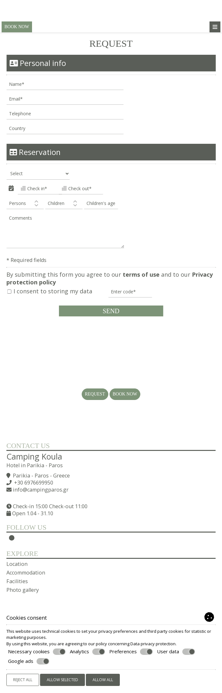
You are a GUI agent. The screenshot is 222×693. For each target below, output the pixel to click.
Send (111, 310)
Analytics (87, 651)
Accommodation (25, 572)
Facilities (17, 581)
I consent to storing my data (49, 291)
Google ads (28, 661)
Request (95, 394)
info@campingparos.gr (41, 489)
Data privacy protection (153, 644)
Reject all (22, 679)
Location (17, 563)
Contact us (28, 446)
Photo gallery (22, 589)
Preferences (131, 651)
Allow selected (62, 679)
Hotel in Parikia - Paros (34, 465)
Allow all (103, 679)
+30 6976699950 (33, 482)
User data (176, 651)
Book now (16, 26)
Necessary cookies (37, 651)
